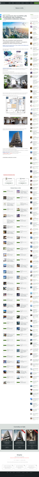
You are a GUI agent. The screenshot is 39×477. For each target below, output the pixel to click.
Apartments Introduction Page (9, 174)
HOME (7, 472)
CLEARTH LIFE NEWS (34, 18)
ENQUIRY (27, 472)
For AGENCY (23, 472)
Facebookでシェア (0, 17)
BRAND (10, 472)
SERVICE (14, 472)
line (0, 19)
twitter (0, 15)
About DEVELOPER (18, 472)
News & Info (31, 472)
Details (6, 447)
